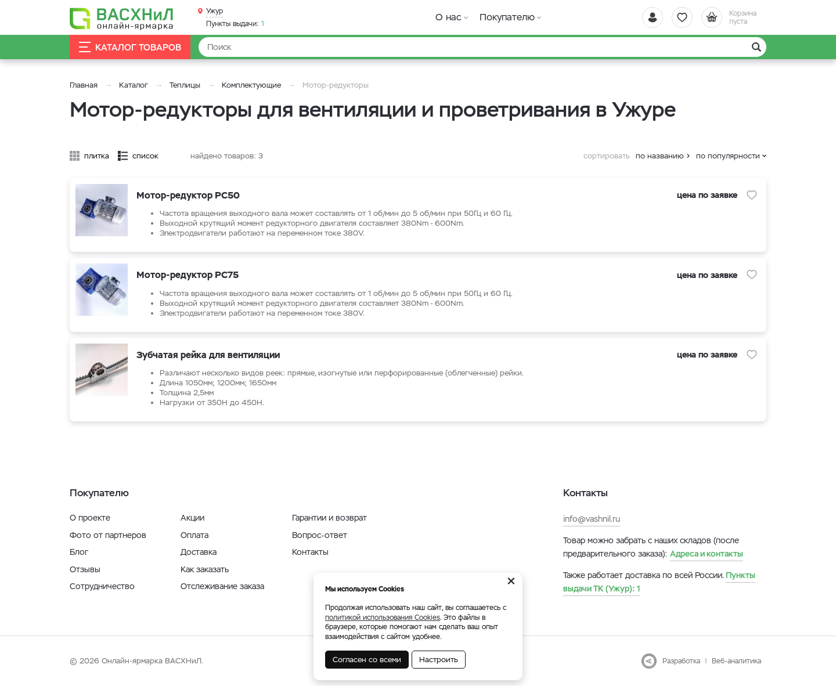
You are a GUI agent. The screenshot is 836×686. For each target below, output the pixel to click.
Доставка (199, 552)
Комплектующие (251, 85)
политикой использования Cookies (382, 617)
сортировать (606, 156)
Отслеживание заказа (222, 586)
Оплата (194, 535)
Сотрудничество (102, 586)
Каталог (133, 85)
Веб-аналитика (736, 661)
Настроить (438, 660)
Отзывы (85, 569)
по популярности (728, 156)
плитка (96, 156)
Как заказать (205, 569)
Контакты (310, 552)
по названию (660, 156)
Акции (192, 517)
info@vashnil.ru (591, 519)
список (145, 156)
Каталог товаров (130, 47)
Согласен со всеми (367, 660)
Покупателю (507, 17)
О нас (448, 17)
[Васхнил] (122, 18)
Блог (79, 552)
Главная (84, 85)
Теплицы (186, 85)
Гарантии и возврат (329, 517)
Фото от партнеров (108, 535)
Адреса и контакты (706, 553)
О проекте (90, 517)
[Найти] (482, 47)
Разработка (681, 661)
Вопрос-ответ (319, 535)
